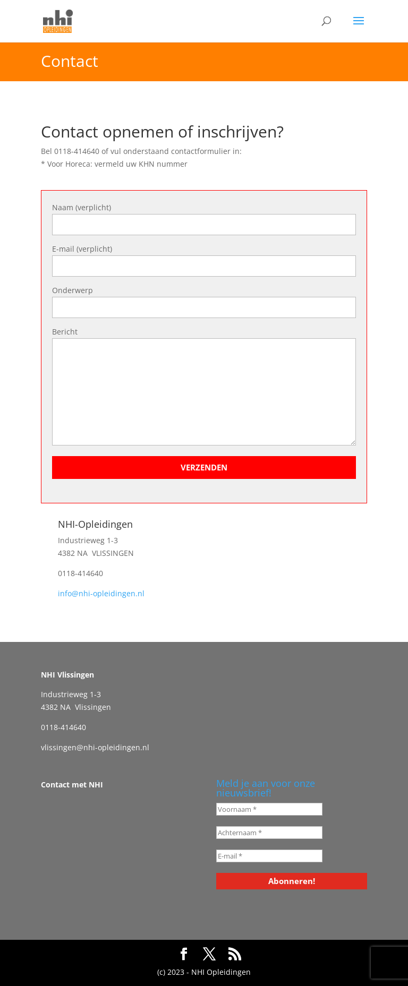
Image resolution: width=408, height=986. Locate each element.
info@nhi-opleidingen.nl (101, 593)
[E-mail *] (269, 856)
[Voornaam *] (269, 809)
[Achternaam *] (269, 832)
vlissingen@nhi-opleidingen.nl (95, 747)
